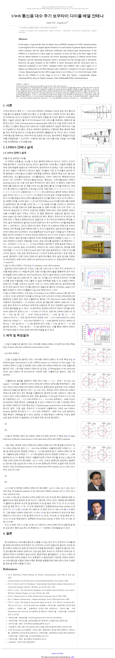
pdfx (72, 657)
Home (54, 653)
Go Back (60, 653)
